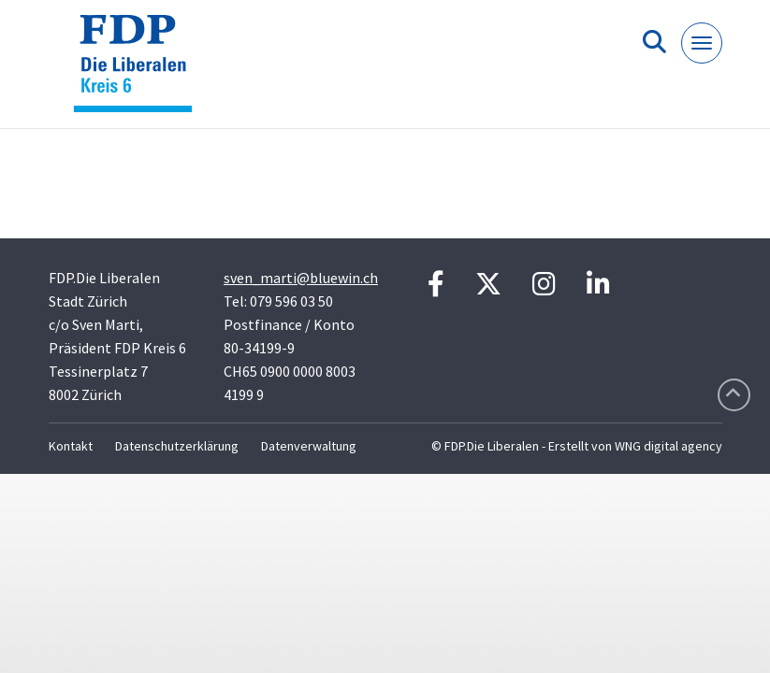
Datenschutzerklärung (177, 445)
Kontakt (71, 445)
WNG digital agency (668, 445)
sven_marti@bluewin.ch (301, 277)
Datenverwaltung (308, 445)
